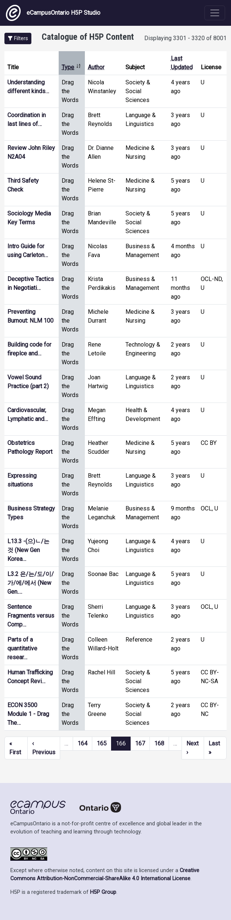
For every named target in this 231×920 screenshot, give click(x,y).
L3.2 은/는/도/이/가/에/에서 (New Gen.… (30, 582)
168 (159, 743)
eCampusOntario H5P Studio (53, 13)
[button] (17, 38)
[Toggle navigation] (214, 13)
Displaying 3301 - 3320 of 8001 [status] (185, 38)
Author (96, 67)
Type (71, 67)
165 (102, 743)
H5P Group (103, 892)
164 (82, 743)
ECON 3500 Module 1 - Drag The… (28, 714)
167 (140, 743)
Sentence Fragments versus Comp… (30, 615)
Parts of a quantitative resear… (22, 648)
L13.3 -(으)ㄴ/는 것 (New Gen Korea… (28, 550)
